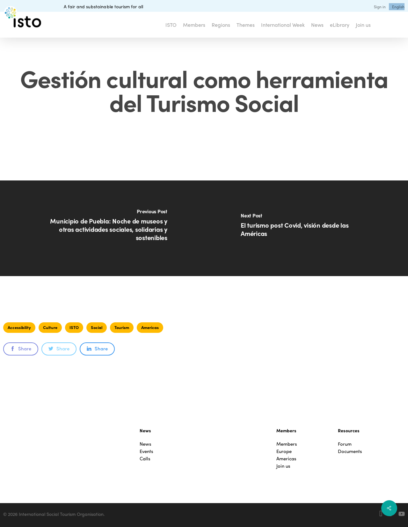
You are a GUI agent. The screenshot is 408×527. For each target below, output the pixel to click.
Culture (50, 327)
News (145, 444)
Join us (283, 466)
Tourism (121, 327)
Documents (350, 451)
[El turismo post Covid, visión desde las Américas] (306, 228)
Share (20, 348)
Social (96, 327)
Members (286, 444)
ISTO (74, 327)
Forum (345, 444)
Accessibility (19, 327)
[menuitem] (398, 6)
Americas (150, 327)
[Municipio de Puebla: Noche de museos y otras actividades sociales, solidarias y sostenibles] (102, 228)
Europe (284, 451)
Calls (145, 458)
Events (146, 451)
